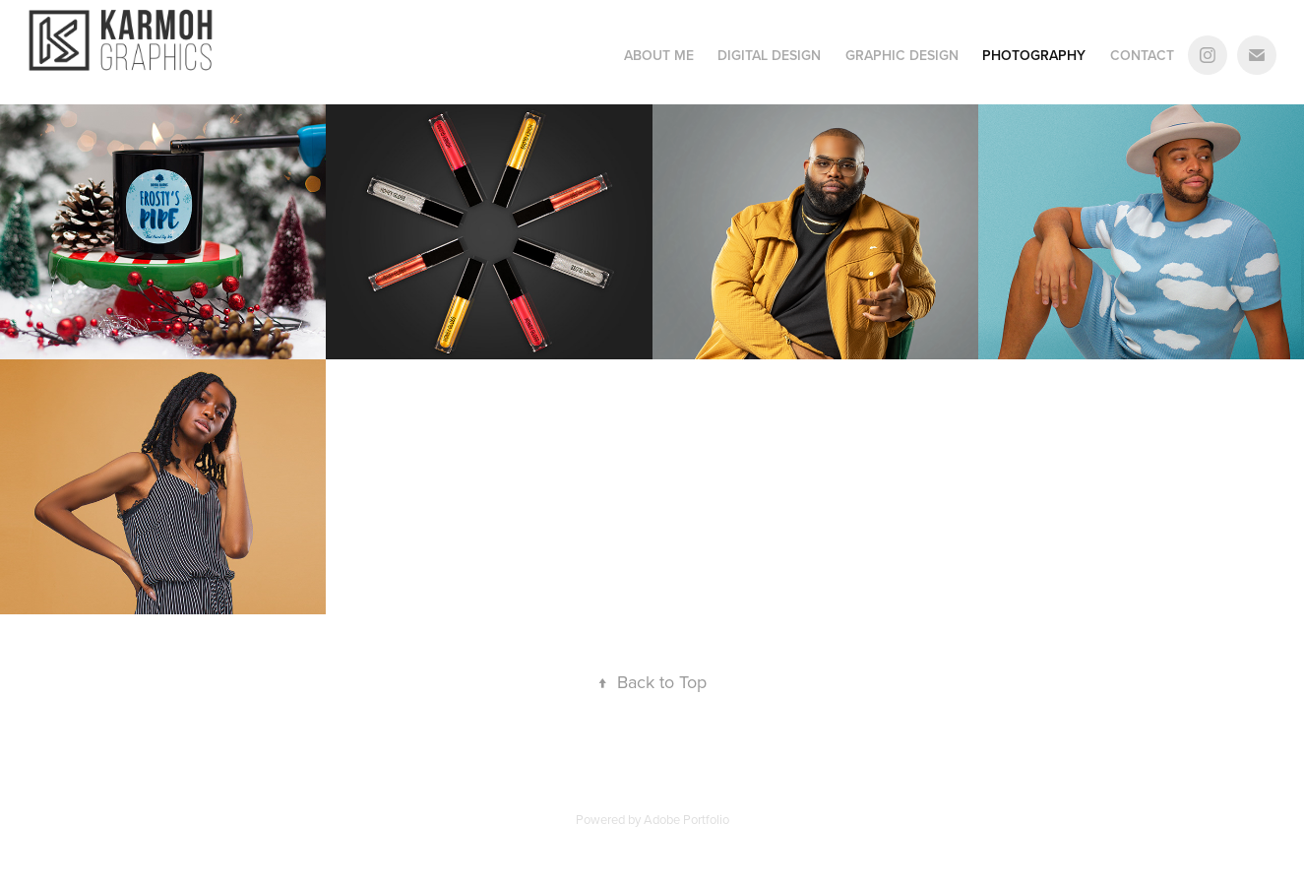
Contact (1142, 55)
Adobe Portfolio (686, 819)
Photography (1034, 55)
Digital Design (769, 55)
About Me (659, 55)
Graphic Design (902, 55)
